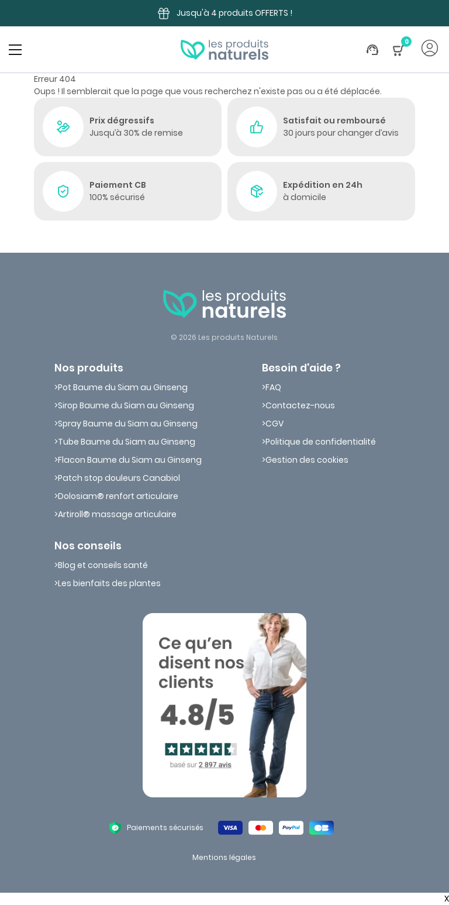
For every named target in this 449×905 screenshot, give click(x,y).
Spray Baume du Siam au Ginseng (128, 423)
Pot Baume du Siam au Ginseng (123, 387)
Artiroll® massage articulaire (117, 514)
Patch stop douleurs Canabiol (119, 478)
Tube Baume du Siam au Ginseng (126, 442)
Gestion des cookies (306, 460)
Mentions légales (224, 857)
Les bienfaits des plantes (109, 583)
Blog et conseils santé (103, 565)
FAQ (273, 387)
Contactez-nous (300, 405)
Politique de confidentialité (320, 442)
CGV (274, 423)
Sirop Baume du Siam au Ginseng (126, 405)
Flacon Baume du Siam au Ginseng (130, 460)
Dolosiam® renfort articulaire (118, 496)
